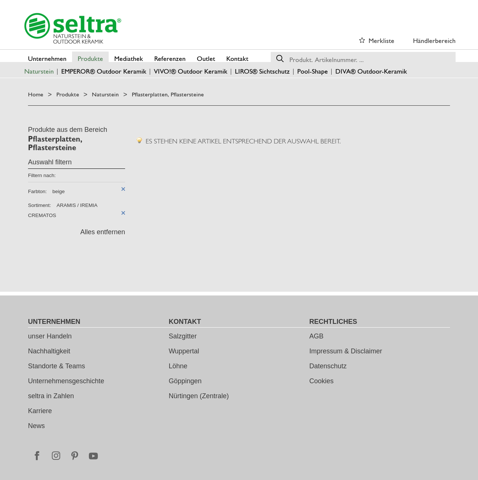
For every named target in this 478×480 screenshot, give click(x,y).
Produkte (67, 94)
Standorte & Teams (56, 366)
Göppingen (185, 381)
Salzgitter (183, 336)
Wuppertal (184, 351)
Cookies (321, 381)
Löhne (178, 366)
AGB (316, 336)
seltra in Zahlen (51, 396)
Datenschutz (328, 366)
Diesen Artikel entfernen (123, 189)
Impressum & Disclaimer (345, 351)
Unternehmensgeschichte (66, 381)
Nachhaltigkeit (49, 351)
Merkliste (381, 40)
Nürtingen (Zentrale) (199, 396)
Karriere (40, 411)
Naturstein (105, 94)
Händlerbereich (434, 40)
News (36, 426)
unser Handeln (50, 336)
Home (35, 94)
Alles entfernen (102, 232)
